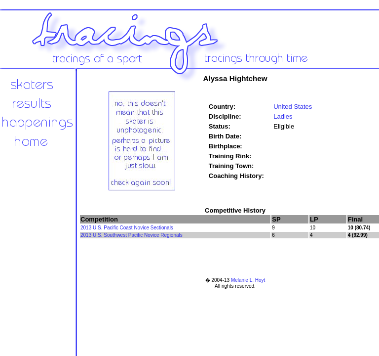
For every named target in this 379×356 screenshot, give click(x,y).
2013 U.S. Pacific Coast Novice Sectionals (126, 227)
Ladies (282, 116)
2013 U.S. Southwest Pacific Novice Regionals (131, 235)
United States (292, 106)
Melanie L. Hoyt (248, 280)
